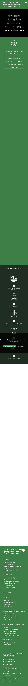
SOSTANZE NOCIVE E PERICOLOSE (13, 624)
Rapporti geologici (9, 562)
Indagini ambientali (14, 58)
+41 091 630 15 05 (10, 659)
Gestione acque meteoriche (12, 580)
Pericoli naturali (8, 564)
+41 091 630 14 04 (10, 661)
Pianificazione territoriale (11, 570)
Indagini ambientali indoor (11, 635)
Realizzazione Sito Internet (9, 681)
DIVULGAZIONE (7, 640)
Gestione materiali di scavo (14, 64)
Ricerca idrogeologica (10, 578)
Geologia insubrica (9, 643)
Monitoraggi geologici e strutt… (13, 566)
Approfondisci (20, 346)
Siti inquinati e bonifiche (14, 61)
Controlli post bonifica (10, 631)
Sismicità (6, 568)
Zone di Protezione (9, 583)
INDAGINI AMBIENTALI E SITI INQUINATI (13, 53)
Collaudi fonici (8, 606)
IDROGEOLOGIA (7, 575)
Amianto (6, 627)
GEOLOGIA (5, 559)
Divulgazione (7, 645)
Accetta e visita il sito (9, 346)
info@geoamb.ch (9, 664)
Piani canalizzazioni (9, 587)
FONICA (4, 597)
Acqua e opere (8, 585)
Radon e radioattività (10, 633)
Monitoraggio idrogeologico (12, 582)
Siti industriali (8, 604)
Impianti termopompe (10, 602)
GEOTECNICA (6, 592)
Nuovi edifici (7, 600)
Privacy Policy (17, 679)
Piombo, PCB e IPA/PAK (11, 629)
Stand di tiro (14, 67)
